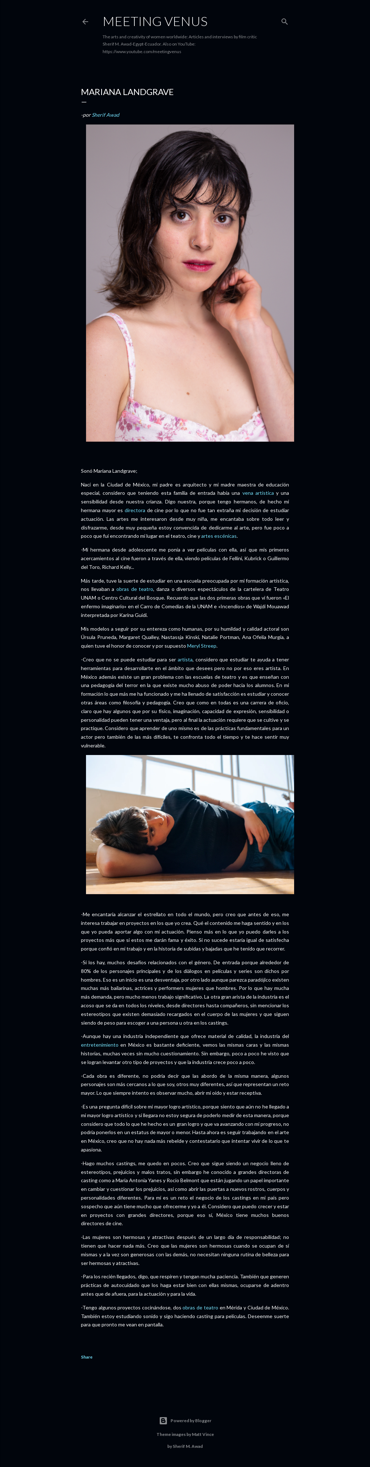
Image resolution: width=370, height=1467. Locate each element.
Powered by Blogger (185, 1420)
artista (185, 659)
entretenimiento (100, 1045)
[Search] (284, 20)
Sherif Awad (105, 115)
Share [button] (86, 1357)
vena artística (258, 493)
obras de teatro (134, 589)
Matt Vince (203, 1434)
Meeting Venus (155, 21)
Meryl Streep (201, 646)
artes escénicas (219, 536)
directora (135, 510)
